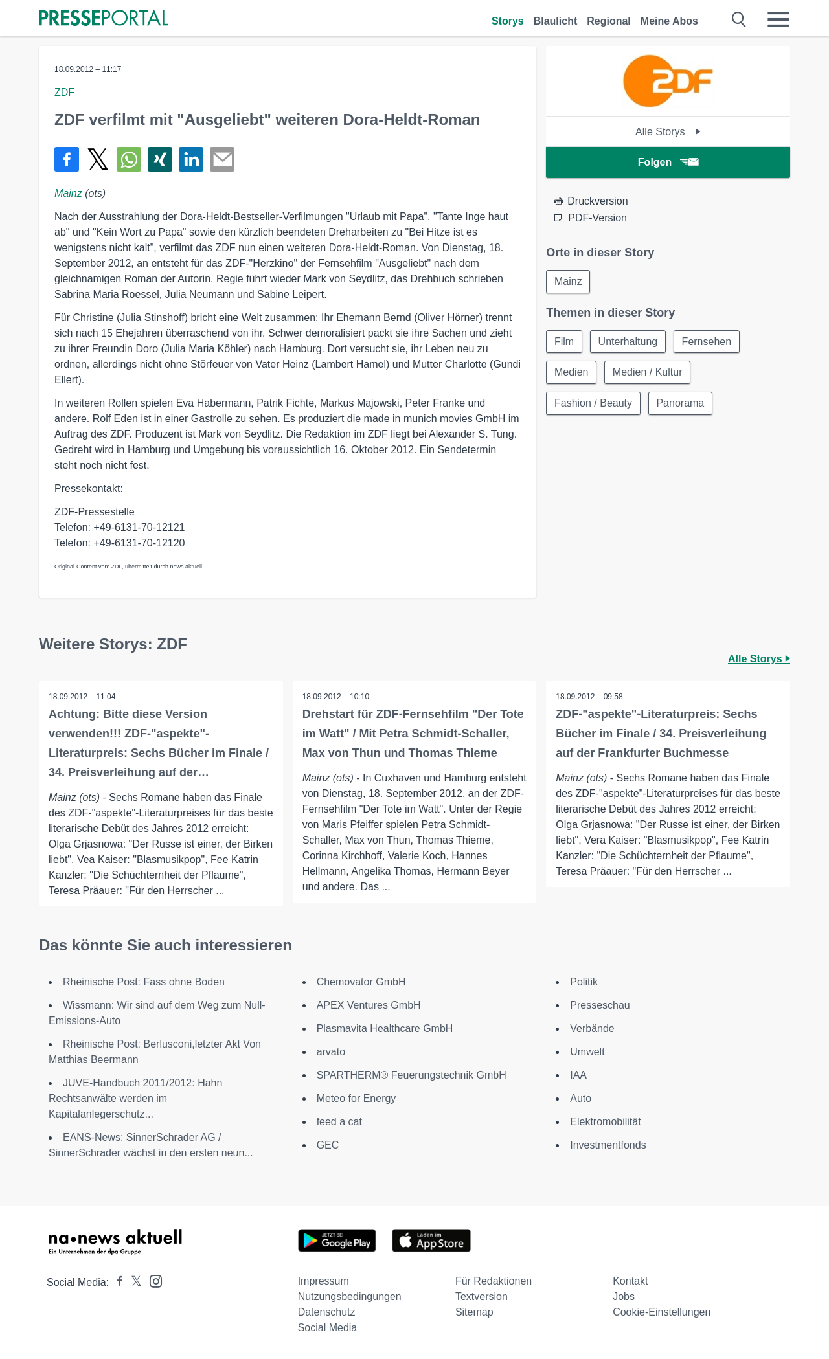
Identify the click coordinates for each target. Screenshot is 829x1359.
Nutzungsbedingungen (350, 1296)
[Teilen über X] (97, 159)
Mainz (68, 193)
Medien (571, 372)
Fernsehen (707, 341)
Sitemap (474, 1312)
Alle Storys (668, 131)
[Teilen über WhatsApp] (129, 159)
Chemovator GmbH (361, 981)
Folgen (668, 162)
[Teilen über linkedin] (191, 159)
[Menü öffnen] (778, 19)
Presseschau (600, 1005)
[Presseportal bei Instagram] (152, 1280)
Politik (584, 981)
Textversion (481, 1296)
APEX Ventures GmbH (369, 1005)
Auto (580, 1098)
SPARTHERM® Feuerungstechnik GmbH (411, 1075)
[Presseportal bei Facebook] (116, 1282)
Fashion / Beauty (593, 403)
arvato (331, 1051)
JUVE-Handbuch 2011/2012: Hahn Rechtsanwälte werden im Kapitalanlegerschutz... (135, 1098)
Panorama (681, 403)
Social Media (328, 1327)
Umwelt (587, 1051)
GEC (328, 1145)
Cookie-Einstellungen (661, 1312)
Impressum (323, 1280)
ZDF (64, 92)
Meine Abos (669, 21)
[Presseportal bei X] (132, 1282)
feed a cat (339, 1121)
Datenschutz (327, 1312)
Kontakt (630, 1280)
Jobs (624, 1296)
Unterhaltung (628, 341)
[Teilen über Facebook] (66, 159)
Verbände (592, 1028)
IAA (578, 1075)
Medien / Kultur (648, 372)
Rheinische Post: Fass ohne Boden (144, 981)
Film (564, 341)
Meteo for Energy (356, 1098)
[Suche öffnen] (739, 19)
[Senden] (222, 159)
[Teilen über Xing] (160, 159)
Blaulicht (556, 21)
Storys (508, 21)
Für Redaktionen (493, 1280)
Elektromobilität (605, 1121)
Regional (609, 21)
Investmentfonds (608, 1145)
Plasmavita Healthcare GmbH (385, 1028)
